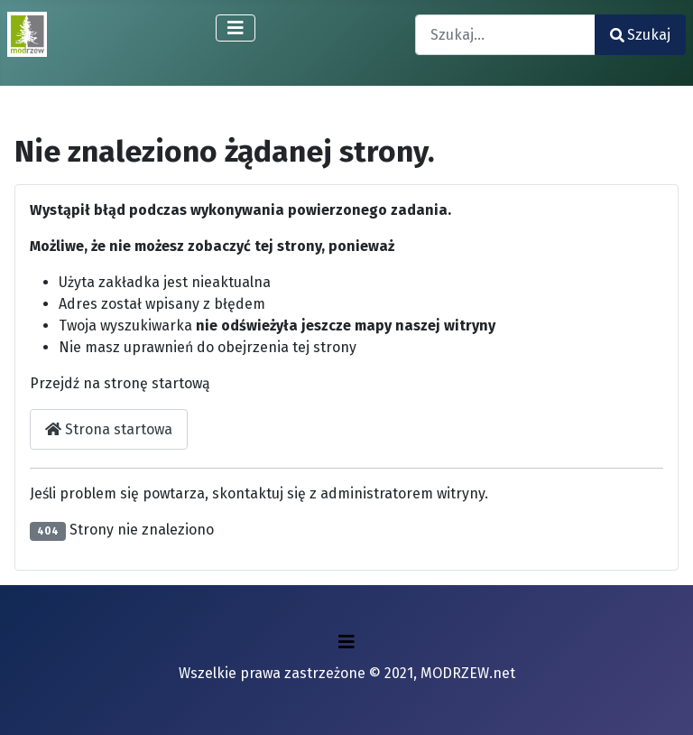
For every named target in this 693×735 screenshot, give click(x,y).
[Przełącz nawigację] (235, 28)
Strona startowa (108, 429)
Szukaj (640, 34)
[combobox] (505, 34)
